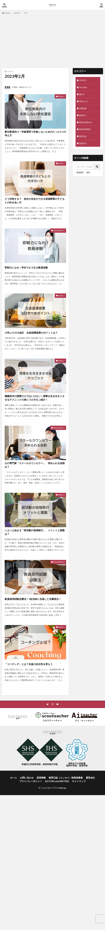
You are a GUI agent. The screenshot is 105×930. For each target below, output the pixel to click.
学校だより (84, 103)
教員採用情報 (86, 133)
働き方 (82, 95)
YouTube (83, 88)
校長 (88, 177)
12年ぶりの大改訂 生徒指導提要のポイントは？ (34, 354)
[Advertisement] (52, 42)
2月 (25, 13)
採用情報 (41, 831)
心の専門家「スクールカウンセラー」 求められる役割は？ (34, 501)
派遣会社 (83, 147)
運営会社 (90, 831)
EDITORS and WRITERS (57, 834)
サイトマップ (79, 834)
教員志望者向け (57, 244)
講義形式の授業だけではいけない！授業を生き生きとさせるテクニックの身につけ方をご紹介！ (34, 427)
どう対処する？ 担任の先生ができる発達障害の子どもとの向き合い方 (34, 209)
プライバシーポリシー (30, 834)
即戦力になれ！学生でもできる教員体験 (34, 283)
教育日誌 (83, 140)
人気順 (16, 87)
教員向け (60, 96)
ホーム (13, 831)
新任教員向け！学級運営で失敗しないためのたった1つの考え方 (34, 135)
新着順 (8, 87)
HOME (7, 13)
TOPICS (83, 80)
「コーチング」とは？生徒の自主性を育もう (34, 714)
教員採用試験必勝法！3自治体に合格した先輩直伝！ (35, 643)
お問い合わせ (27, 831)
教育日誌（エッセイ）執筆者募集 (66, 831)
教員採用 (80, 177)
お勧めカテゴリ (29, 87)
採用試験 (83, 110)
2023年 (17, 13)
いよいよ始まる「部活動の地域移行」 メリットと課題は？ (34, 572)
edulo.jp (62, 841)
